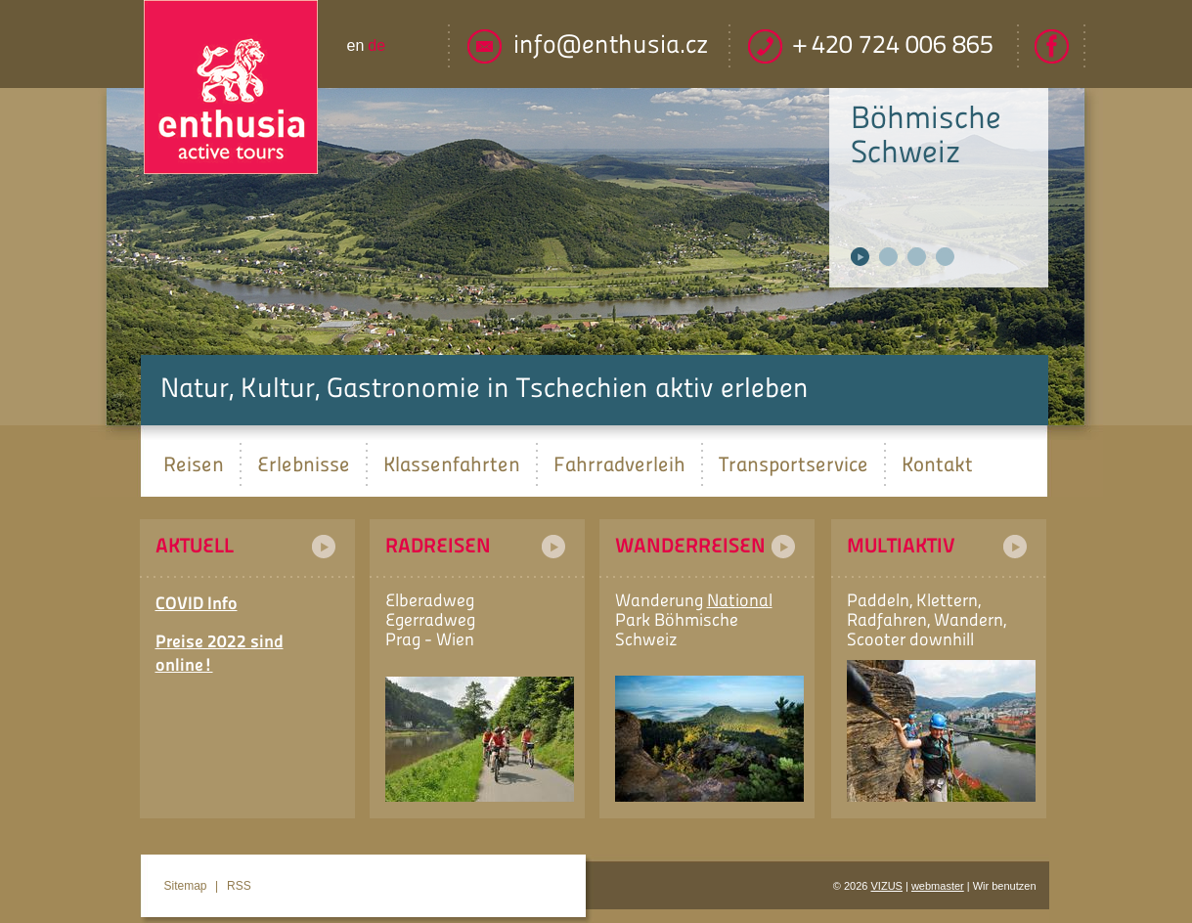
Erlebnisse (303, 464)
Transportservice (793, 464)
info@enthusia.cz (610, 46)
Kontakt (937, 464)
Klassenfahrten (451, 464)
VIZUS (887, 886)
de (376, 45)
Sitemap (185, 886)
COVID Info (196, 604)
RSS (239, 886)
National (740, 602)
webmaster (937, 886)
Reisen (193, 464)
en (356, 45)
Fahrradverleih (619, 464)
